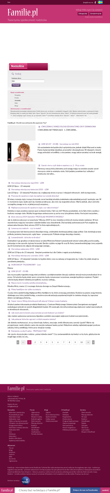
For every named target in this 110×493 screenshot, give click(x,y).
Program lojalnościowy (70, 421)
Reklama (66, 415)
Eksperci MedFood (88, 432)
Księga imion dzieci (16, 425)
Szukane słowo (16, 78)
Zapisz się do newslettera (94, 17)
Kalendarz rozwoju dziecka (18, 427)
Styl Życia (84, 427)
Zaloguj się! (82, 13)
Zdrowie (84, 425)
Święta (83, 423)
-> (88, 342)
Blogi (16, 106)
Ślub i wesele (36, 421)
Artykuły (18, 100)
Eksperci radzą (36, 417)
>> (93, 342)
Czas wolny (85, 430)
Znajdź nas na (90, 2)
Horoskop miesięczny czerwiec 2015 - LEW (30, 255)
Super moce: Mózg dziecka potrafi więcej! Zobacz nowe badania (39, 301)
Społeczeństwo (51, 417)
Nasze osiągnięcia (69, 427)
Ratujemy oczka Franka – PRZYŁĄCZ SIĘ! (29, 331)
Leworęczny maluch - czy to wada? (26, 228)
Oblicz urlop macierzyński (18, 421)
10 (81, 342)
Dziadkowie (35, 427)
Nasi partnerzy (68, 425)
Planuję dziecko (36, 423)
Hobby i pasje (50, 419)
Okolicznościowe (52, 421)
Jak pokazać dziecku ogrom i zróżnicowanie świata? (33, 319)
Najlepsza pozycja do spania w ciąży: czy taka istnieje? (35, 208)
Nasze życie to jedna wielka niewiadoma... (29, 283)
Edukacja (12, 434)
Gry (10, 432)
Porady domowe (37, 434)
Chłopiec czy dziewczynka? (18, 423)
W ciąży (84, 417)
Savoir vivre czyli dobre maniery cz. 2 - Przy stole (62, 165)
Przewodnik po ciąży (16, 415)
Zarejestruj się (95, 13)
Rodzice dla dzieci (15, 438)
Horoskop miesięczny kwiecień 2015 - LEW (30, 189)
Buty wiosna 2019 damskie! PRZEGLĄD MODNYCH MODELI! (37, 217)
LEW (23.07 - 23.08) (19, 271)
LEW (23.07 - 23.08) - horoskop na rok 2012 (60, 144)
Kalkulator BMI (14, 430)
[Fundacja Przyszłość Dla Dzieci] (25, 480)
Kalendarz (12, 436)
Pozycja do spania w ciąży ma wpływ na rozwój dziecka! (35, 196)
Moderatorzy (67, 419)
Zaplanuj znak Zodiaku (17, 440)
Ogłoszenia (35, 412)
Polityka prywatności (70, 430)
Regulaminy (67, 417)
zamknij (105, 490)
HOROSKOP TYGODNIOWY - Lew (26, 265)
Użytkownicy (35, 432)
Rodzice (34, 425)
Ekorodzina (35, 415)
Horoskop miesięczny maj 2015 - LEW (27, 183)
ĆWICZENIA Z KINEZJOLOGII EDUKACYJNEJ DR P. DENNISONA (68, 126)
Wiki (16, 103)
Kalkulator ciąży (14, 419)
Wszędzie (18, 95)
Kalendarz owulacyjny (17, 412)
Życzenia (12, 459)
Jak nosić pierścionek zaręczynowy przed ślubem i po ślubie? (37, 313)
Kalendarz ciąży (14, 417)
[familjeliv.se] (100, 2)
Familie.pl (11, 123)
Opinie (48, 412)
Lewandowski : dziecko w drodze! (25, 237)
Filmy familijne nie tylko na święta (26, 289)
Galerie (12, 454)
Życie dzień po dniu (53, 415)
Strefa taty (35, 430)
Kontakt (65, 412)
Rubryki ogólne (36, 419)
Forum (17, 98)
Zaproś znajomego (69, 423)
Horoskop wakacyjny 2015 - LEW (25, 249)
